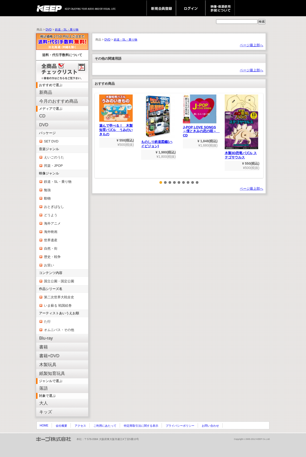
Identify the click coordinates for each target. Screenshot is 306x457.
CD (42, 116)
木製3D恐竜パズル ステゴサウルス (241, 127)
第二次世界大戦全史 (59, 297)
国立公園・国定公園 (59, 281)
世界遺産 (50, 240)
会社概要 (61, 425)
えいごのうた (54, 157)
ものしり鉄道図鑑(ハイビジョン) (158, 121)
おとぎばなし (54, 207)
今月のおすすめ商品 (58, 101)
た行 (47, 321)
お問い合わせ (210, 425)
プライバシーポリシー (180, 425)
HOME (44, 425)
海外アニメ (52, 223)
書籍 (43, 347)
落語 (43, 388)
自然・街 (50, 248)
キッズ (45, 412)
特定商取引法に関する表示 (141, 425)
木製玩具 (47, 364)
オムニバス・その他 (59, 330)
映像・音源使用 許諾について (220, 8)
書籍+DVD (49, 355)
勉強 (47, 190)
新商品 (45, 92)
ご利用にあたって (104, 425)
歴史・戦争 (52, 257)
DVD (49, 29)
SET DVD (51, 141)
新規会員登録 (161, 8)
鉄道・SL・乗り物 (67, 29)
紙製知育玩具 (52, 373)
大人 (43, 403)
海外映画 (50, 232)
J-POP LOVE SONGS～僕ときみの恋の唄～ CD (201, 116)
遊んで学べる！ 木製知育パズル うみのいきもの (116, 115)
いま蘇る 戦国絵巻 (58, 305)
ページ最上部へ (251, 45)
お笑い (49, 265)
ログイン (190, 8)
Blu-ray (46, 338)
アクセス (80, 425)
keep (50, 8)
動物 (47, 198)
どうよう (50, 215)
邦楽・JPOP (53, 166)
